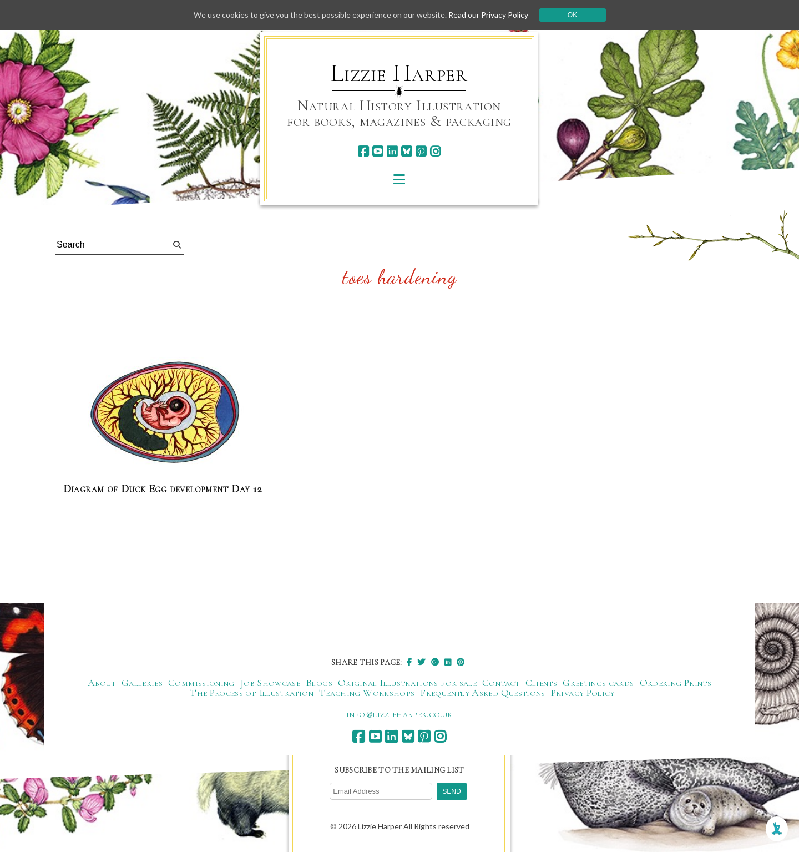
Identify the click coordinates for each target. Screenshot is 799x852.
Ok (572, 15)
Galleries (142, 683)
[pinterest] (421, 151)
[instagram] (435, 151)
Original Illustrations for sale (407, 683)
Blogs (319, 683)
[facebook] (363, 151)
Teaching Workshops (366, 693)
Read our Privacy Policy (488, 14)
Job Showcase (270, 683)
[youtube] (377, 151)
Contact (501, 683)
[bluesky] (406, 151)
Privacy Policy (583, 693)
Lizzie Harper (399, 73)
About (102, 683)
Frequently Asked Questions (482, 693)
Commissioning (201, 683)
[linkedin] (392, 151)
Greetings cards (598, 683)
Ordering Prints (675, 683)
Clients (541, 683)
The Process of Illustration (251, 693)
